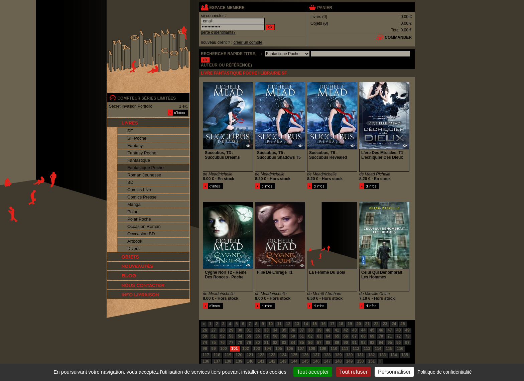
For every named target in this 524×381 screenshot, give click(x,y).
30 (240, 330)
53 (231, 336)
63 (319, 336)
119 (228, 355)
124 (283, 355)
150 (360, 361)
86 (310, 342)
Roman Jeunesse (144, 174)
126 (305, 355)
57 (266, 336)
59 (284, 336)
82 (275, 342)
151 (371, 361)
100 (223, 348)
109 (322, 348)
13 (297, 324)
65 (337, 336)
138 (228, 361)
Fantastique (138, 160)
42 (346, 330)
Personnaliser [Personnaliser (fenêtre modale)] (394, 372)
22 (376, 324)
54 (240, 336)
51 (213, 336)
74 (205, 342)
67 (354, 336)
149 (349, 361)
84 (293, 342)
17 (332, 324)
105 (278, 348)
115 (389, 348)
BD (130, 182)
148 (338, 361)
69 (372, 336)
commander (398, 37)
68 (363, 336)
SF (130, 130)
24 (394, 324)
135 (404, 355)
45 (372, 330)
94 (381, 342)
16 (323, 324)
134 (393, 355)
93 (372, 342)
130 (349, 355)
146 (316, 361)
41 (337, 330)
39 (319, 330)
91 (354, 342)
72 (398, 336)
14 (305, 324)
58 (275, 336)
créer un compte (247, 42)
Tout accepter (313, 372)
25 (402, 324)
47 (390, 330)
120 (239, 355)
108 (311, 348)
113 (367, 348)
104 (267, 348)
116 (400, 348)
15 (314, 324)
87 (319, 342)
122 (261, 355)
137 (217, 361)
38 (310, 330)
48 (398, 330)
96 (398, 342)
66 (346, 336)
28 (222, 330)
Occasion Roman (144, 226)
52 (222, 336)
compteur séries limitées (146, 98)
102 (245, 348)
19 (350, 324)
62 (310, 336)
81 (266, 342)
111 (345, 348)
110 (334, 348)
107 (300, 348)
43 (354, 330)
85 (301, 342)
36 (293, 330)
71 (390, 336)
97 (407, 342)
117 (206, 355)
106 (289, 348)
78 (240, 342)
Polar (132, 211)
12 (288, 324)
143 (283, 361)
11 (279, 324)
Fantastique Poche (145, 167)
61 (301, 336)
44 (363, 330)
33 (266, 330)
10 (270, 324)
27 (213, 330)
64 (328, 336)
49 (407, 330)
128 (327, 355)
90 (346, 342)
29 (231, 330)
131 (360, 355)
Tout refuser (353, 372)
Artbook (134, 241)
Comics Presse (141, 197)
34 (275, 330)
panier (324, 7)
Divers (133, 248)
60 (293, 336)
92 (363, 342)
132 (371, 355)
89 (337, 342)
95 (390, 342)
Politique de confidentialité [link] (444, 372)
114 (378, 348)
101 (234, 348)
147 (327, 361)
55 (249, 336)
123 (272, 355)
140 (250, 361)
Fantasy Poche (141, 152)
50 (205, 336)
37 (301, 330)
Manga (134, 204)
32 (257, 330)
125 (294, 355)
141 (261, 361)
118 (217, 355)
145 (305, 361)
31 (249, 330)
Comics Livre (139, 189)
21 (367, 324)
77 (231, 342)
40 (328, 330)
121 (250, 355)
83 (284, 342)
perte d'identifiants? (218, 32)
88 (328, 342)
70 (381, 336)
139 (239, 361)
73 (407, 336)
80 (257, 342)
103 (256, 348)
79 (249, 342)
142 (272, 361)
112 (356, 348)
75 (213, 342)
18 (341, 324)
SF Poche (136, 138)
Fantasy (135, 145)
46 (381, 330)
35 (284, 330)
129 (338, 355)
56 (257, 336)
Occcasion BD (141, 233)
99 (213, 348)
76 (222, 342)
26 (205, 330)
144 (294, 361)
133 (382, 355)
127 (316, 355)
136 (206, 361)
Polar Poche (139, 219)
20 (358, 324)
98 (205, 348)
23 (385, 324)
